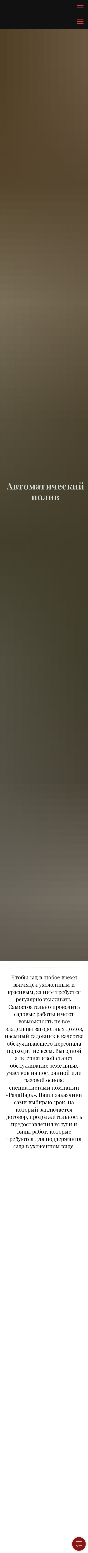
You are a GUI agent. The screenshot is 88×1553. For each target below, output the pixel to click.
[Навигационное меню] (80, 7)
